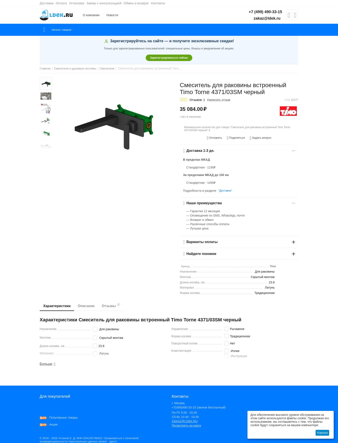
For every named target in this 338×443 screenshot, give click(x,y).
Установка (76, 3)
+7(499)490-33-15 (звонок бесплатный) (199, 406)
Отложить (216, 137)
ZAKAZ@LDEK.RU (185, 419)
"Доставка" (224, 189)
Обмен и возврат (136, 3)
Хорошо (322, 432)
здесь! (112, 440)
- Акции (49, 423)
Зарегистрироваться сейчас (169, 57)
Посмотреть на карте (186, 424)
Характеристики (57, 304)
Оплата (61, 3)
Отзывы (114, 303)
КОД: (287, 99)
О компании (91, 15)
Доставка (46, 3)
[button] (235, 137)
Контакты (158, 3)
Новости (112, 15)
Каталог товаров (65, 29)
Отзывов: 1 (197, 100)
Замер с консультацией (103, 3)
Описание (88, 304)
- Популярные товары (59, 416)
